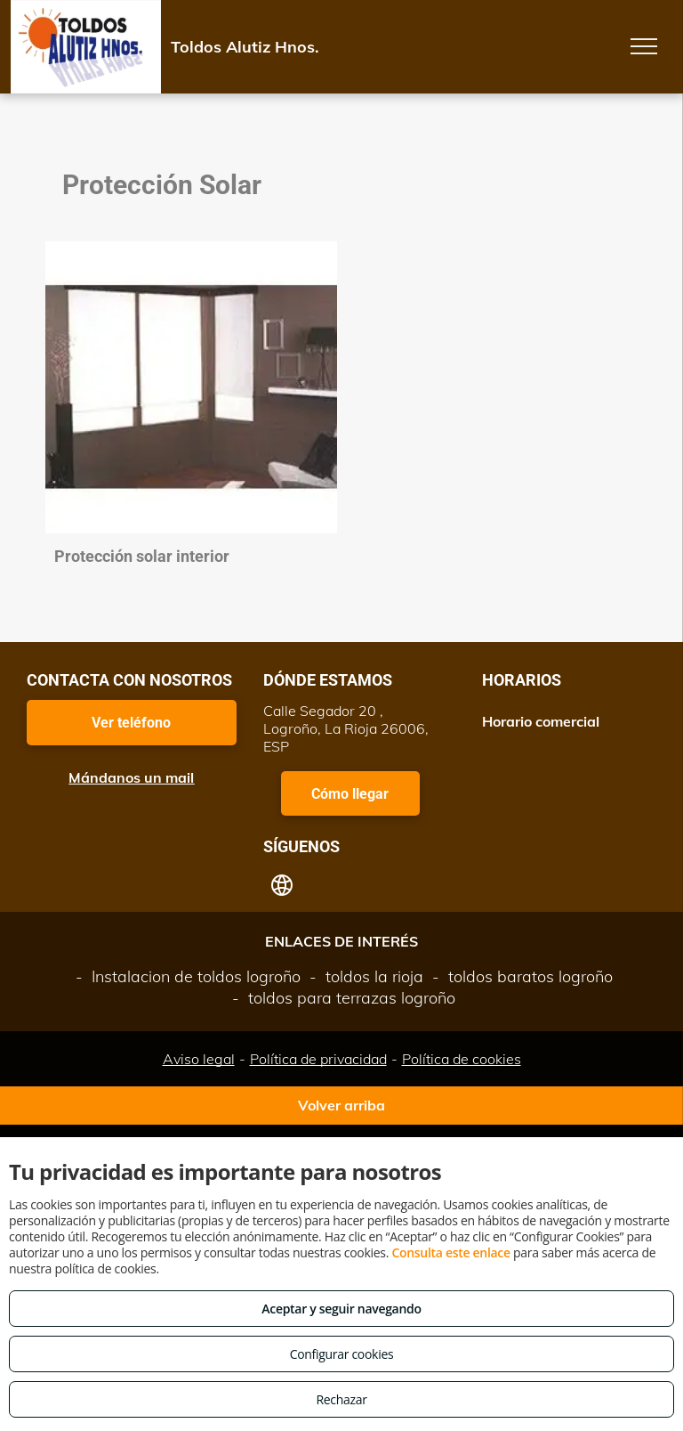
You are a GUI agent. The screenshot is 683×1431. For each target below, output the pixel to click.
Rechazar (341, 1399)
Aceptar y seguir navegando (341, 1308)
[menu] (644, 46)
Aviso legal (199, 1059)
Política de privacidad (318, 1059)
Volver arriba (341, 1105)
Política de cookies (461, 1059)
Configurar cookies (342, 1354)
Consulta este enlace (450, 1252)
